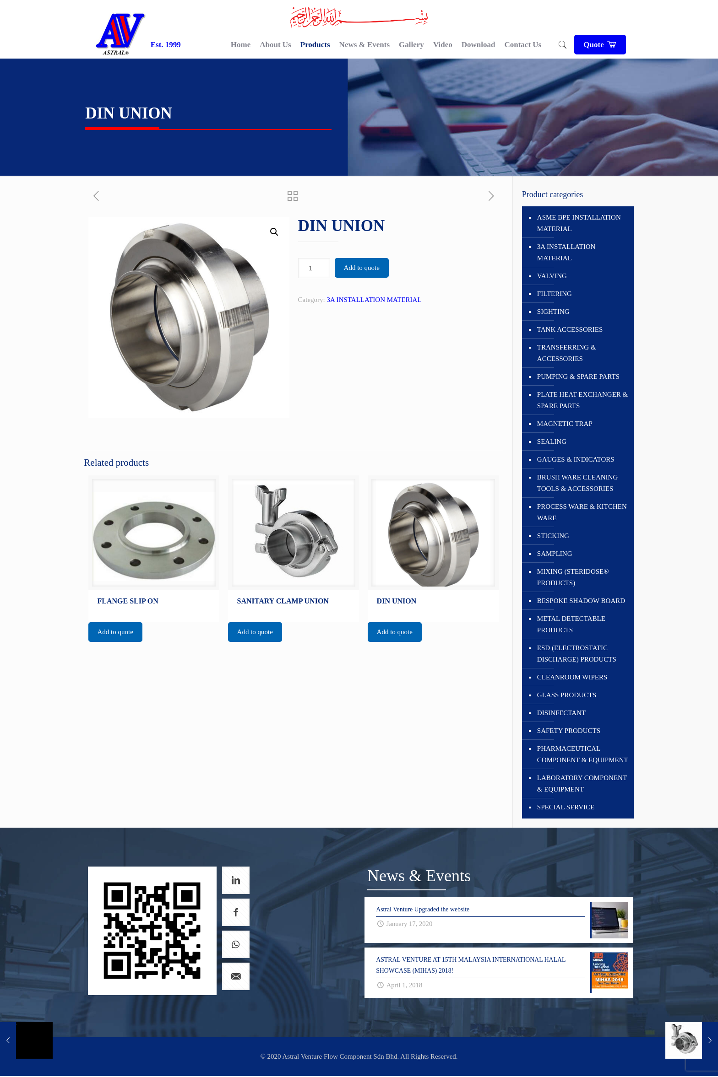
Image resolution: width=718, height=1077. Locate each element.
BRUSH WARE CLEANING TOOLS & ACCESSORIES (577, 483)
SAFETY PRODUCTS (568, 730)
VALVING (552, 276)
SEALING (551, 441)
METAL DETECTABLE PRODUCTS (571, 624)
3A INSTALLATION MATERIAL (373, 299)
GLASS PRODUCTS (567, 695)
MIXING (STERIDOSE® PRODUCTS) (573, 577)
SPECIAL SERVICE (565, 807)
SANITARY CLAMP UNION (283, 601)
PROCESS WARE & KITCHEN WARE (582, 512)
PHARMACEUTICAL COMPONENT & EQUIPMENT (582, 754)
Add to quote (362, 267)
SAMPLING (554, 553)
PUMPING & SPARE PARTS (578, 376)
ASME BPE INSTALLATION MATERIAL (579, 223)
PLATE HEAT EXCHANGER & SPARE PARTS (582, 400)
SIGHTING (553, 311)
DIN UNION (397, 601)
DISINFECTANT (561, 712)
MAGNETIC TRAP (565, 423)
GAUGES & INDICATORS (576, 459)
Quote (599, 44)
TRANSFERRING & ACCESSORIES (566, 353)
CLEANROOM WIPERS (572, 677)
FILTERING (554, 293)
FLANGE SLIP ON (128, 601)
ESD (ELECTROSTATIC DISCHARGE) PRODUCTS (576, 653)
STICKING (553, 535)
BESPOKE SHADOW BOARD (581, 600)
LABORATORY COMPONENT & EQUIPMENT (582, 783)
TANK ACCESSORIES (570, 329)
